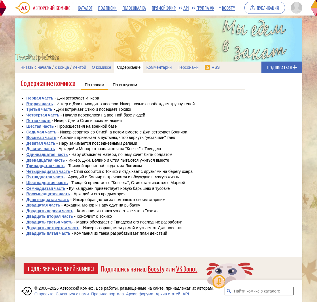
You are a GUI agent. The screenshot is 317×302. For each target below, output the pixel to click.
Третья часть (39, 109)
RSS (216, 67)
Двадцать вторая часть (49, 216)
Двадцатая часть (43, 205)
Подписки (107, 8)
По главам (94, 85)
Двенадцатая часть (45, 160)
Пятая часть (38, 120)
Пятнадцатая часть (45, 177)
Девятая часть (40, 143)
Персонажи (187, 67)
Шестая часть (40, 126)
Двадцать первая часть (49, 211)
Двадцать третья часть (49, 222)
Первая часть (40, 98)
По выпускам (125, 85)
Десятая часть (40, 148)
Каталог (85, 8)
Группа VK (205, 8)
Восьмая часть (41, 137)
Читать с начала (36, 67)
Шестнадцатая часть (47, 182)
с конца (62, 67)
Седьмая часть (41, 132)
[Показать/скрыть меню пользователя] (295, 8)
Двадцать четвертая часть (52, 227)
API (186, 8)
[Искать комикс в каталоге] (229, 291)
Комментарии (159, 67)
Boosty (228, 8)
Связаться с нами (72, 294)
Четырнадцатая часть (48, 171)
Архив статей (167, 294)
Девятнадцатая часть (47, 199)
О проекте (44, 294)
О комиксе (101, 67)
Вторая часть (39, 104)
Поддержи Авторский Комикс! (61, 268)
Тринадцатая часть (45, 165)
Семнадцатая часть (46, 188)
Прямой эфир (164, 8)
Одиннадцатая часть (47, 154)
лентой (79, 67)
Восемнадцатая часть (48, 194)
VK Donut (187, 268)
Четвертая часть (43, 115)
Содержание (129, 67)
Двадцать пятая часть (48, 233)
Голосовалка (134, 8)
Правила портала (107, 294)
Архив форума (139, 294)
